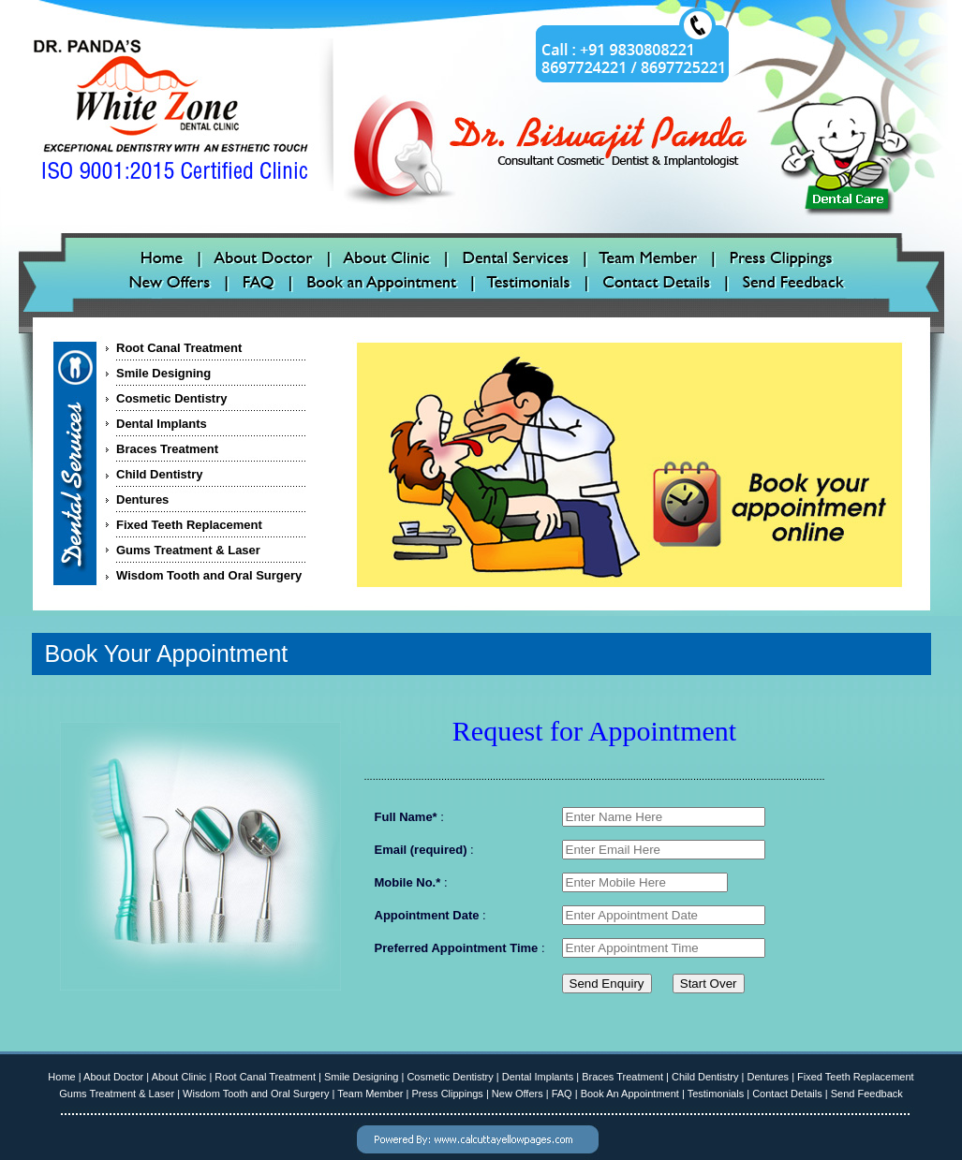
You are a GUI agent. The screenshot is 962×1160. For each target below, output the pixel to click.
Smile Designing (163, 373)
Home (61, 1076)
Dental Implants (161, 424)
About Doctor (113, 1076)
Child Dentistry (159, 474)
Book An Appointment (630, 1093)
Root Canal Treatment (179, 348)
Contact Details (787, 1093)
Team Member (370, 1093)
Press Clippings (446, 1093)
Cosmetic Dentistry (171, 398)
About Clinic (179, 1076)
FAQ (562, 1093)
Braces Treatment (167, 449)
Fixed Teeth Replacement (189, 525)
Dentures (142, 499)
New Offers (517, 1093)
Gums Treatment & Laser (188, 550)
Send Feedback (867, 1093)
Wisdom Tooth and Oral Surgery (209, 575)
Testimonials (716, 1093)
